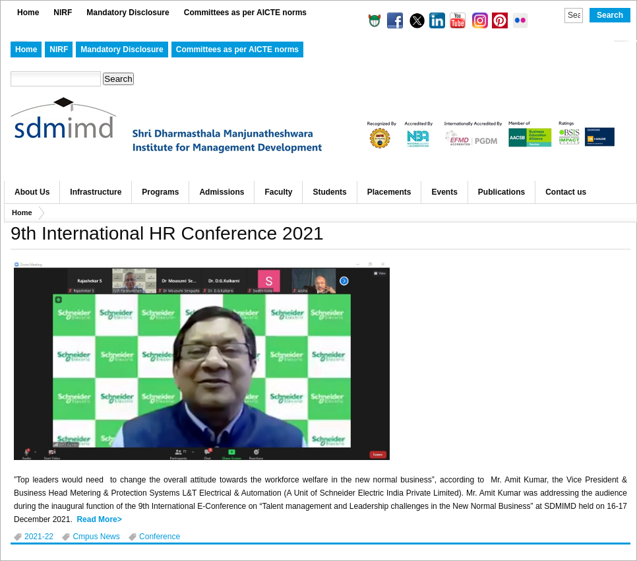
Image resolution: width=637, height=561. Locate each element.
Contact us (565, 192)
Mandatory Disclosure (127, 12)
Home (28, 12)
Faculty (278, 192)
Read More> (98, 519)
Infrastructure (95, 192)
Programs (160, 192)
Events (444, 192)
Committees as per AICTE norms (245, 12)
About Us (32, 192)
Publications (501, 192)
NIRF (62, 12)
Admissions (221, 192)
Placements (389, 192)
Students (329, 192)
